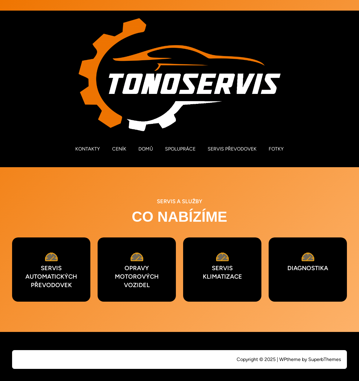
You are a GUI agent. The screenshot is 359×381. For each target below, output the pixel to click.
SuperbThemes (324, 359)
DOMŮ (145, 149)
